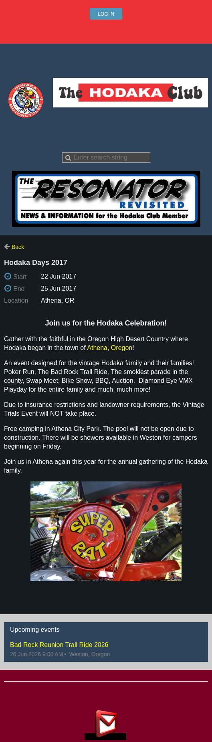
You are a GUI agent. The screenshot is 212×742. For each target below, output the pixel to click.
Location (16, 300)
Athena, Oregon (109, 347)
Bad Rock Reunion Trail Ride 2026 (59, 644)
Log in (106, 14)
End (18, 288)
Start (20, 276)
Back (18, 247)
